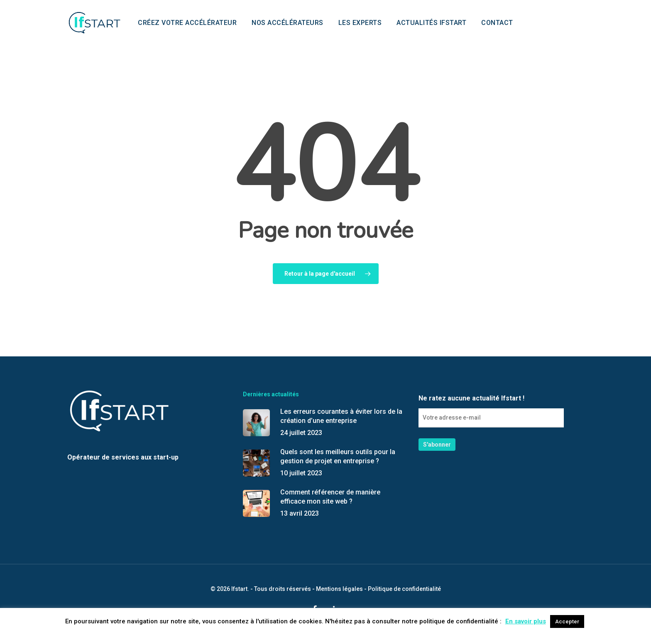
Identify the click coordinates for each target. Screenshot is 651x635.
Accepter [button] (567, 621)
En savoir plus (525, 621)
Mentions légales (339, 589)
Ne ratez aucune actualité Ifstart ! (491, 410)
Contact (497, 23)
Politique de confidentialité (404, 589)
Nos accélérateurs (287, 23)
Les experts (360, 23)
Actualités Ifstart (431, 23)
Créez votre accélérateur (187, 23)
